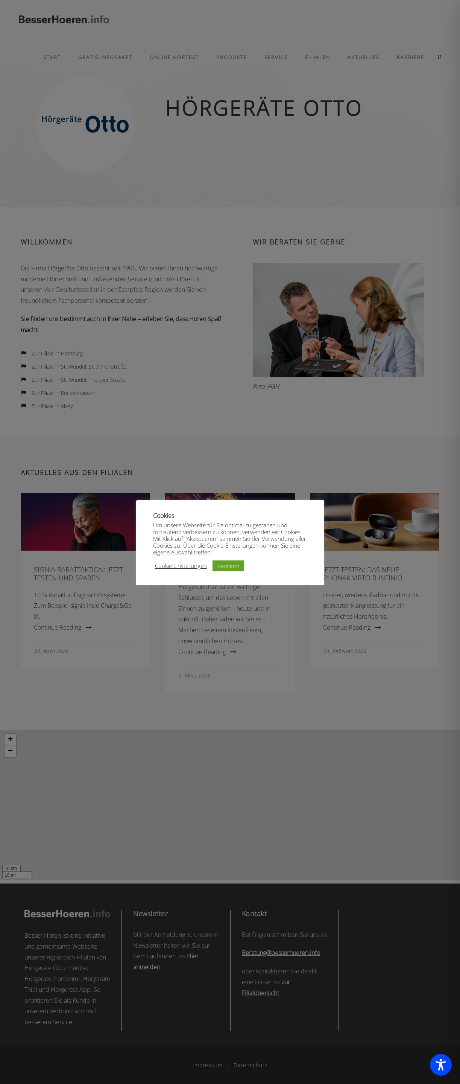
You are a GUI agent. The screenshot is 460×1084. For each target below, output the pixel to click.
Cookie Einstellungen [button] (181, 565)
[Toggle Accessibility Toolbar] (440, 1064)
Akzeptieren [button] (228, 566)
